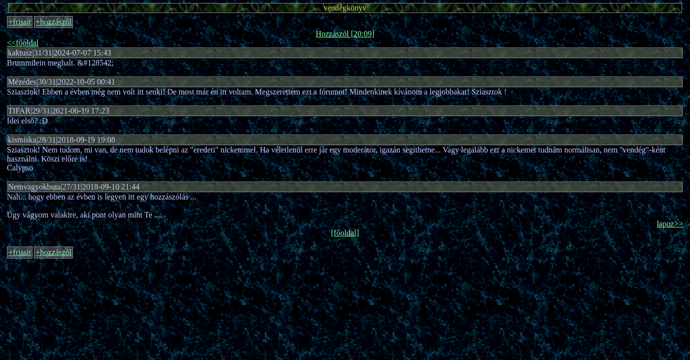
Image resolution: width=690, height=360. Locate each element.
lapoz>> (670, 224)
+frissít (19, 22)
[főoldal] (345, 232)
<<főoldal (22, 42)
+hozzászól (53, 22)
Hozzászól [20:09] (345, 34)
